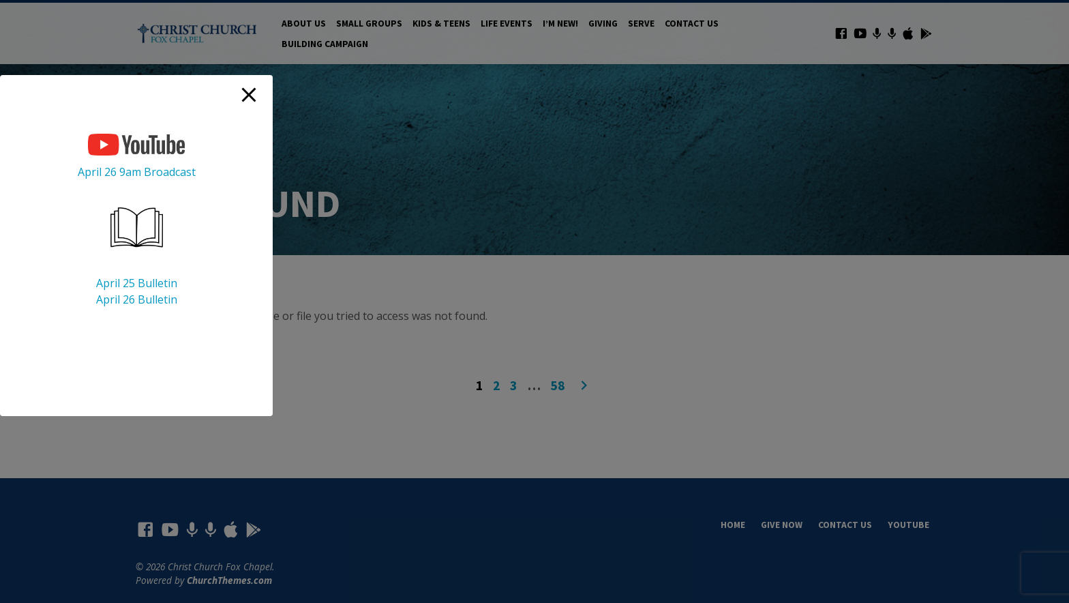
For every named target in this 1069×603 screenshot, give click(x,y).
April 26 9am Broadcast (137, 171)
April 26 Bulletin (136, 299)
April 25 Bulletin (136, 283)
